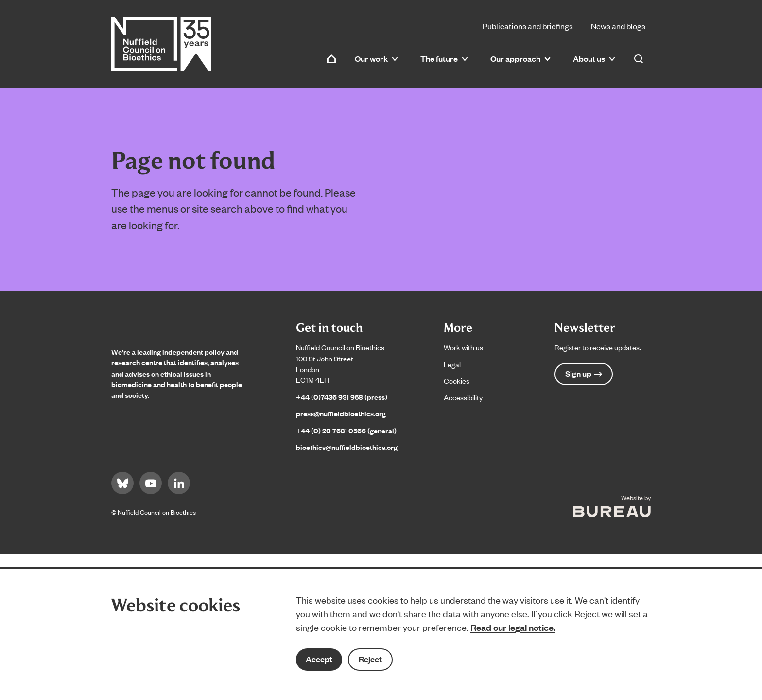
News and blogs (618, 25)
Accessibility (463, 397)
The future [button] (444, 58)
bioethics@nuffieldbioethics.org (347, 447)
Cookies (456, 381)
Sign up (583, 373)
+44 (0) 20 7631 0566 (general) (346, 430)
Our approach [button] (520, 58)
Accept (319, 658)
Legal (452, 364)
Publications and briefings (528, 25)
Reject (370, 658)
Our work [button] (376, 58)
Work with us (463, 347)
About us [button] (594, 58)
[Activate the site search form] (638, 59)
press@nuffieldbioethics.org (341, 413)
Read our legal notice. (512, 627)
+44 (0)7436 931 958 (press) (341, 397)
